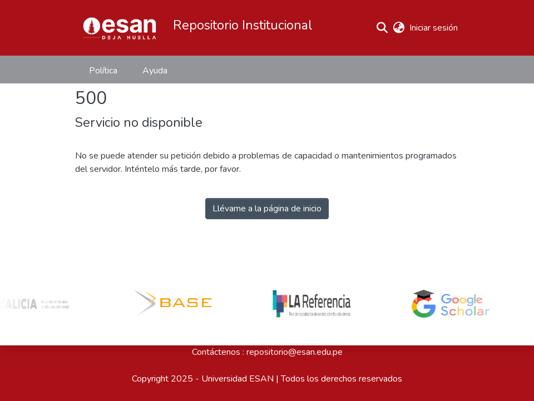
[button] (119, 28)
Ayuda (154, 71)
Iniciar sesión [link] (434, 28)
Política (103, 71)
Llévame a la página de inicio (267, 208)
